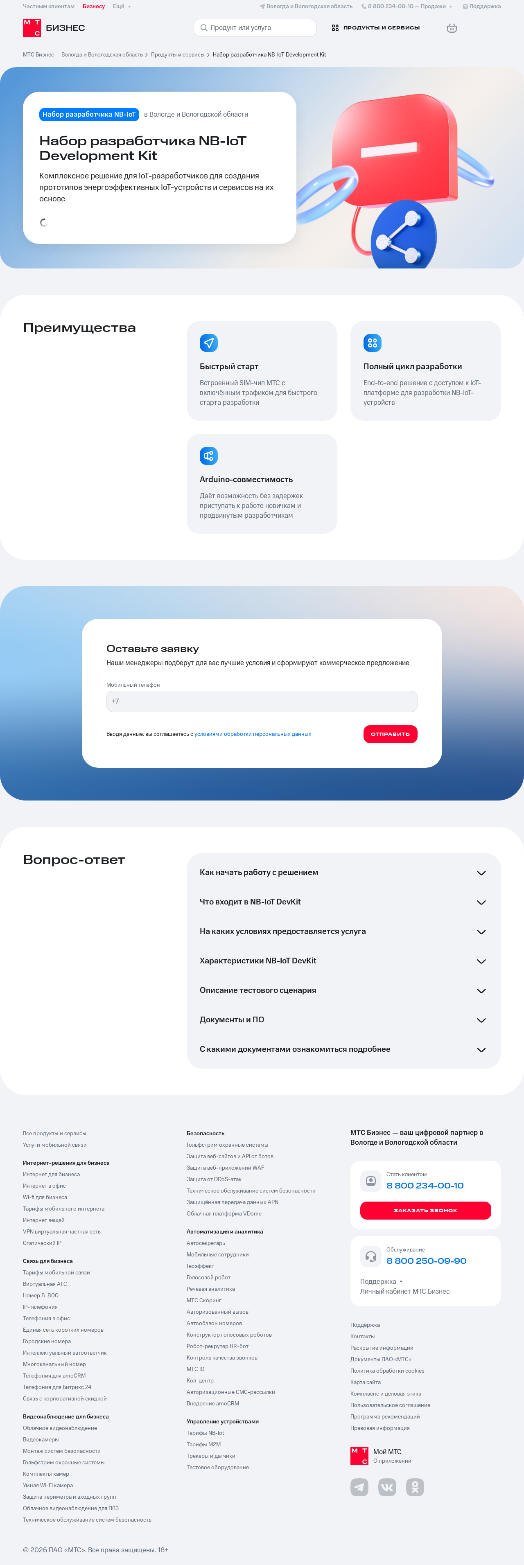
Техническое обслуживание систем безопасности (251, 1191)
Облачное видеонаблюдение (60, 1428)
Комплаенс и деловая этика (385, 1394)
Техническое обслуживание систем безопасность (87, 1520)
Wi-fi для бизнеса (45, 1197)
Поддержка (380, 1282)
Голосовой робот (208, 1278)
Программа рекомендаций (385, 1417)
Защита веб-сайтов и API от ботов (230, 1156)
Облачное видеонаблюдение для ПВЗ (71, 1508)
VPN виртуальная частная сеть (62, 1232)
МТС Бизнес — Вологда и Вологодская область (83, 55)
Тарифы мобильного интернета (63, 1209)
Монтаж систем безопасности (62, 1451)
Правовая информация (380, 1428)
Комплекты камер (46, 1474)
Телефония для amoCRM (54, 1376)
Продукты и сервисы (178, 55)
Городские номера (47, 1341)
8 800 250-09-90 (426, 1261)
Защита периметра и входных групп (69, 1497)
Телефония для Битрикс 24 (57, 1387)
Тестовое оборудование (218, 1468)
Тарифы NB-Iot (205, 1433)
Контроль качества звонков (222, 1358)
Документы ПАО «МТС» (380, 1359)
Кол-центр (200, 1381)
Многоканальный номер (54, 1364)
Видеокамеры (41, 1440)
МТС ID (195, 1369)
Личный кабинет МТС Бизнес (404, 1292)
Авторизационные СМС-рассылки (231, 1392)
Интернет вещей (44, 1220)
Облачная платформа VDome (224, 1214)
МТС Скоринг (204, 1301)
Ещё (123, 6)
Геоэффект (200, 1266)
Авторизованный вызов (217, 1312)
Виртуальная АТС (45, 1284)
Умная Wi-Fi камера (48, 1486)
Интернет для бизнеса (51, 1174)
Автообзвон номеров (214, 1323)
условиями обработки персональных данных (253, 734)
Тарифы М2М (204, 1445)
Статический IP (42, 1243)
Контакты (362, 1337)
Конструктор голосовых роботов (229, 1335)
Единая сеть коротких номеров (63, 1330)
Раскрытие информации (381, 1348)
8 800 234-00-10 (407, 6)
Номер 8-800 (41, 1296)
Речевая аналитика (211, 1289)
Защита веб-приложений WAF (225, 1168)
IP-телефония (40, 1307)
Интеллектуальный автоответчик (65, 1353)
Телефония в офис (46, 1319)
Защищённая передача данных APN (232, 1202)
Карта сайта (365, 1382)
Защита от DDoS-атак (214, 1179)
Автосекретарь (206, 1243)
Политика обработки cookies (387, 1371)
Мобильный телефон (133, 685)
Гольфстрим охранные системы (64, 1463)
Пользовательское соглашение (390, 1405)
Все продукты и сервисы (54, 1134)
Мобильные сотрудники (218, 1255)
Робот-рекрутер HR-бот (217, 1346)
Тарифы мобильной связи (56, 1273)
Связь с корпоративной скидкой (65, 1399)
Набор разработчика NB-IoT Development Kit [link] (269, 55)
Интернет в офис (44, 1186)
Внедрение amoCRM (213, 1404)
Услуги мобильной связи (55, 1145)
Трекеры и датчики (211, 1456)
